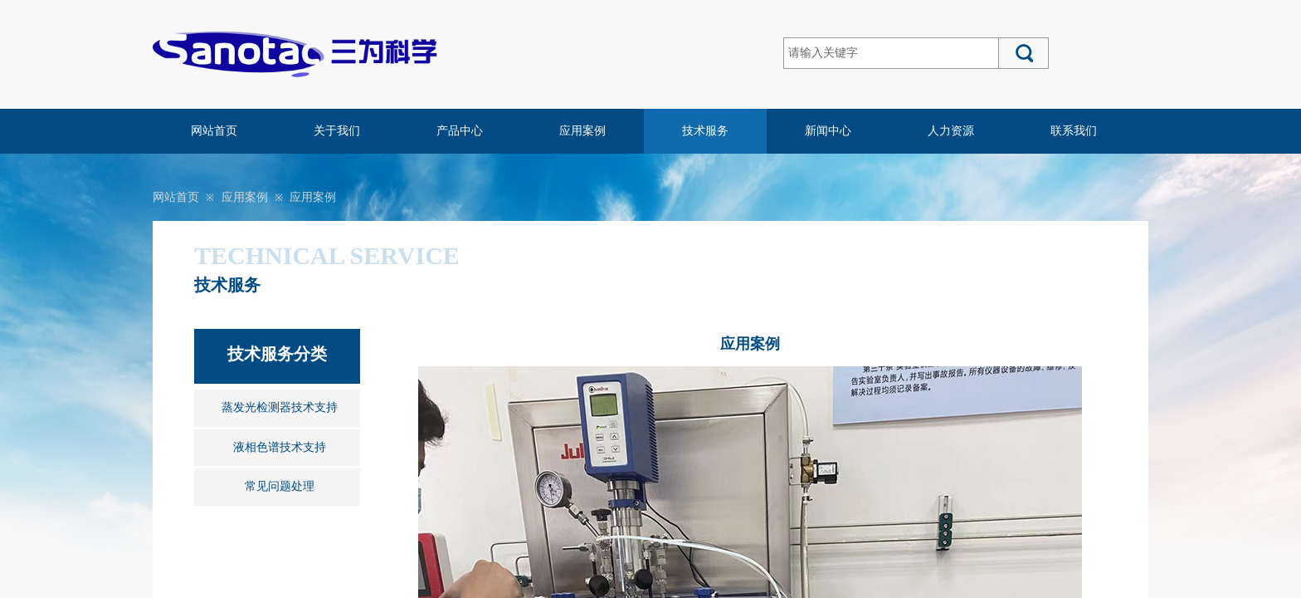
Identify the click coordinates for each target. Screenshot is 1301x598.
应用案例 (582, 131)
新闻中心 (828, 131)
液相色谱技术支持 (279, 447)
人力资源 (951, 131)
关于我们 (337, 131)
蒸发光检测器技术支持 (280, 407)
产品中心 (459, 131)
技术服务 (705, 131)
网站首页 (214, 131)
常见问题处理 (279, 486)
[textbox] (891, 53)
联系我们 (1073, 131)
